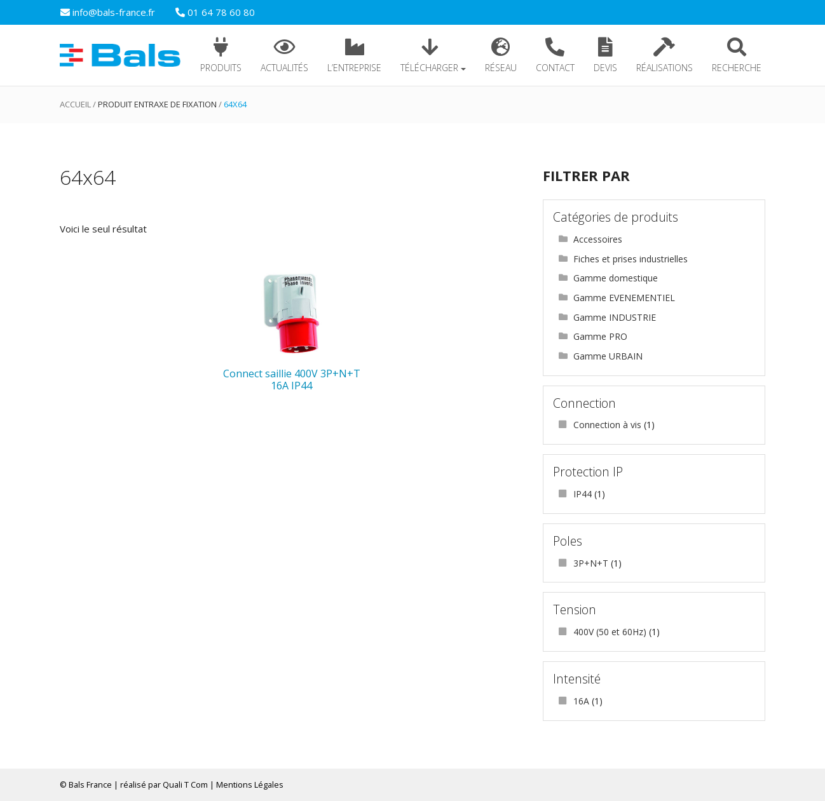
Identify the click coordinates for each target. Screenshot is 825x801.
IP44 (582, 494)
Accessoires (597, 239)
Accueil (75, 104)
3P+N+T (590, 563)
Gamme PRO (600, 336)
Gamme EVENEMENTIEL (624, 298)
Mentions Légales (249, 784)
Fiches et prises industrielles (630, 259)
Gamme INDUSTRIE (614, 317)
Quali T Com (185, 784)
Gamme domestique (615, 278)
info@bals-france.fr (107, 12)
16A (581, 701)
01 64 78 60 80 (215, 12)
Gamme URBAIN (608, 356)
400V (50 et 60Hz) (609, 632)
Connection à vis (607, 425)
